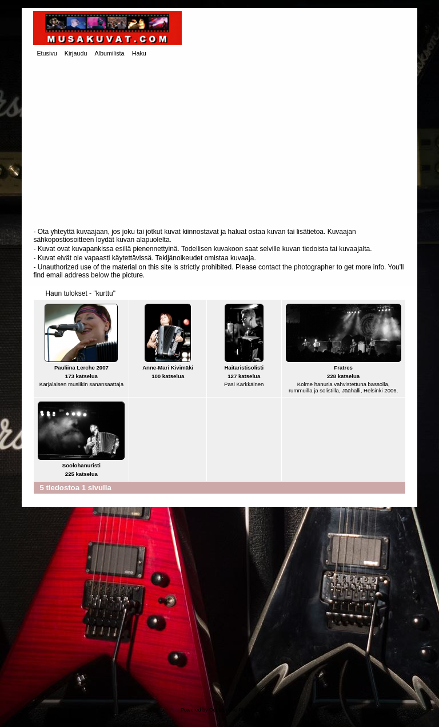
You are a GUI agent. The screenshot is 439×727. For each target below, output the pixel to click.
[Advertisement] (220, 143)
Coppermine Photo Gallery (239, 710)
